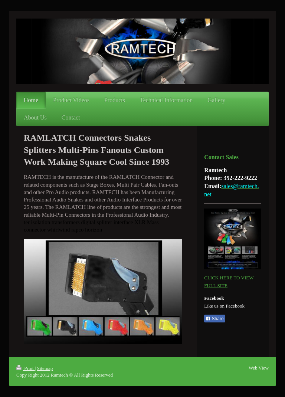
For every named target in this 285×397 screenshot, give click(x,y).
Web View (259, 368)
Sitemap (45, 368)
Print (25, 368)
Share (214, 318)
